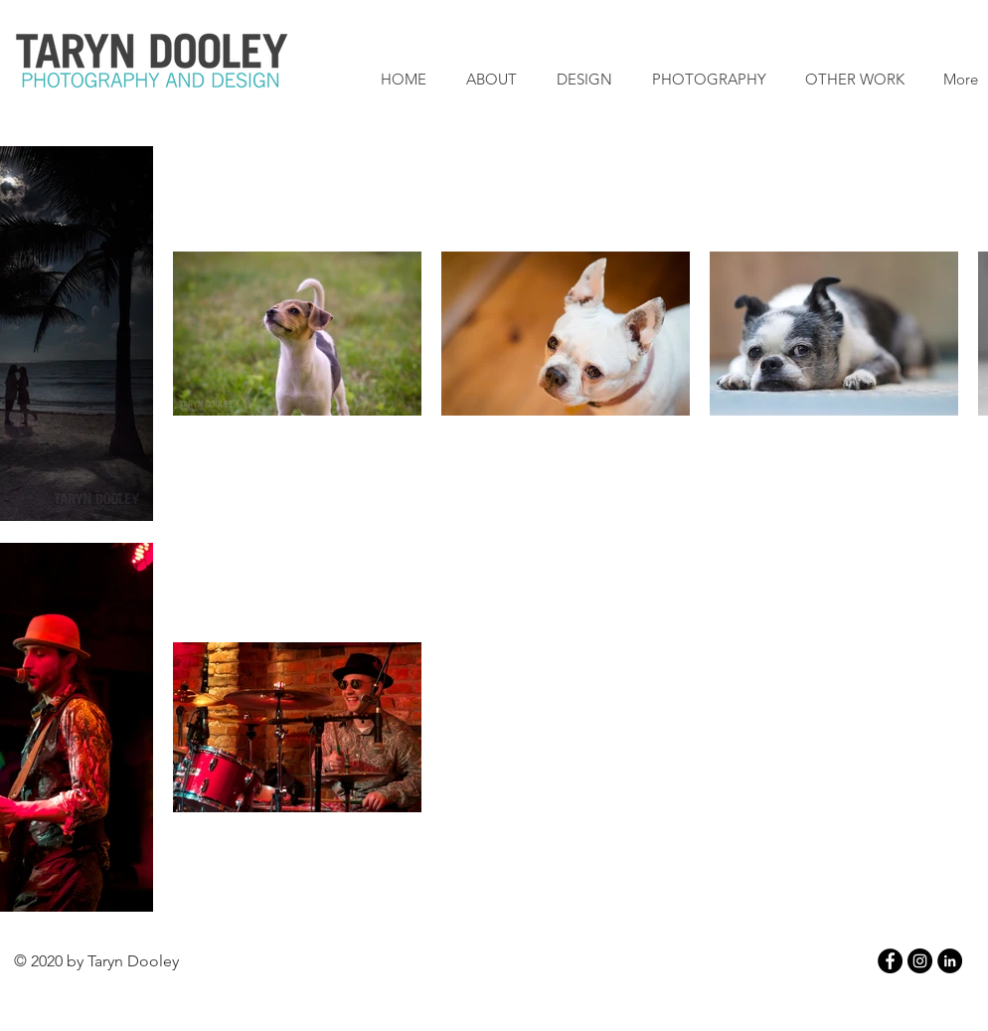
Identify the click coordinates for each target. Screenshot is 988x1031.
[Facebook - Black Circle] (890, 960)
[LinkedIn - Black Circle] (949, 960)
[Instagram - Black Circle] (919, 960)
